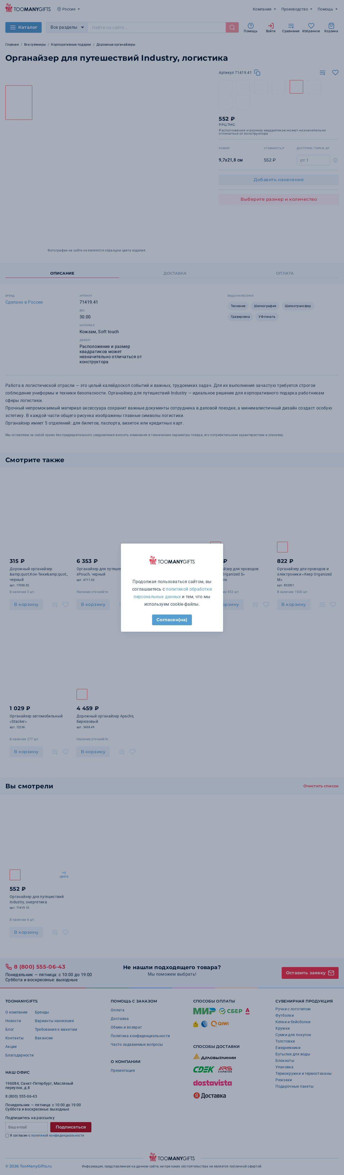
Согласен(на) (171, 619)
